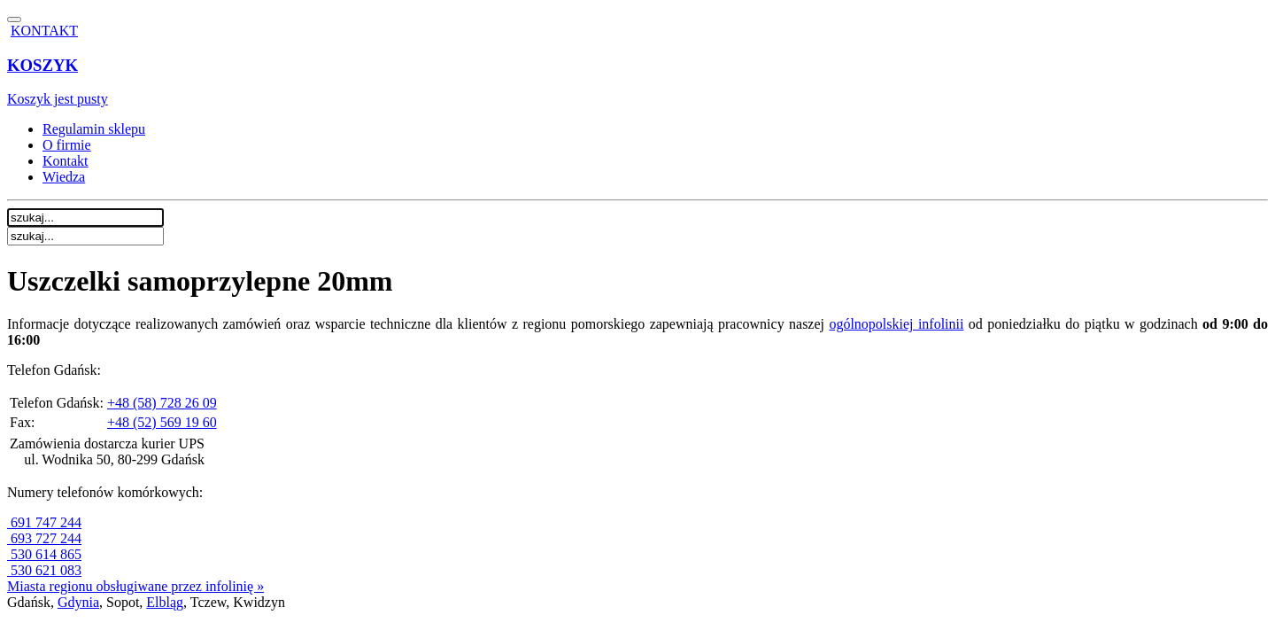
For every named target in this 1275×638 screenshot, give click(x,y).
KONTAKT (44, 30)
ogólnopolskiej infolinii (896, 323)
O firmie (66, 144)
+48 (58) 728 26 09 (162, 402)
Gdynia (78, 602)
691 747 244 (44, 522)
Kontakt (65, 160)
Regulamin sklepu (93, 128)
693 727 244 (44, 538)
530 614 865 (44, 554)
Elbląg (164, 602)
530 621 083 (44, 570)
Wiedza (63, 176)
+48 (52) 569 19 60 (162, 422)
